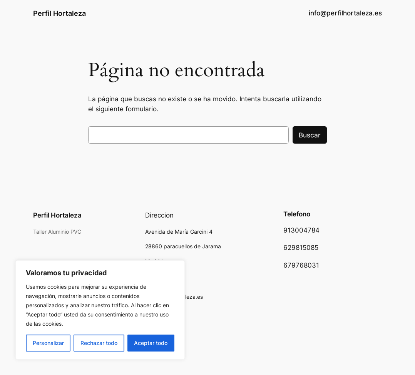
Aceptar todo (150, 343)
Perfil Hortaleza (59, 13)
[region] (100, 310)
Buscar (310, 135)
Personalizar (48, 343)
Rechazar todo (98, 343)
